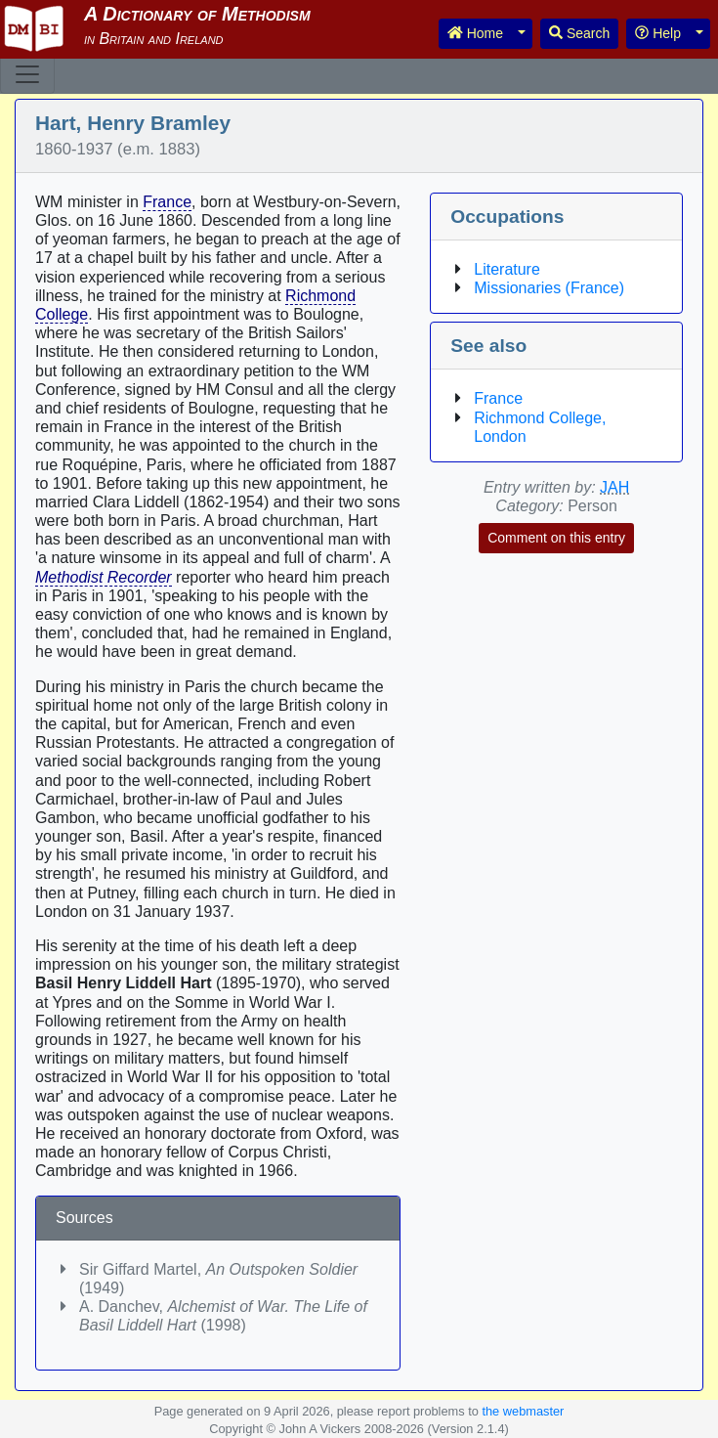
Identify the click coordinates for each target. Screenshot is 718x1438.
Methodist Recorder (103, 577)
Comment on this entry (556, 537)
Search (579, 33)
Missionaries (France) (549, 288)
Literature (507, 269)
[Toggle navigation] (27, 74)
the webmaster (523, 1411)
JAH (614, 487)
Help (658, 33)
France (167, 202)
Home (475, 33)
